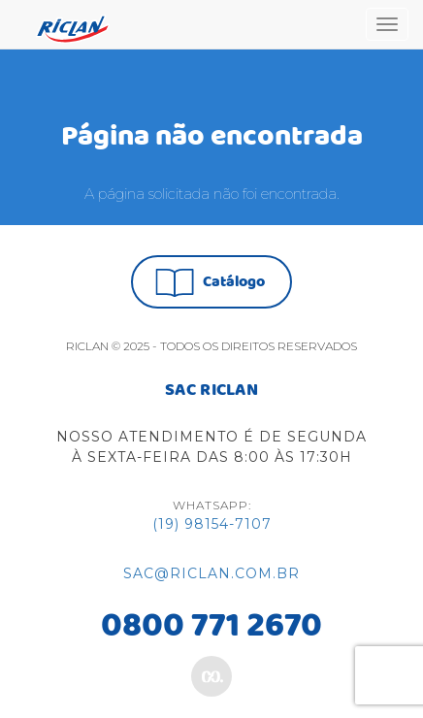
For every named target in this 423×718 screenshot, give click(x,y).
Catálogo (210, 283)
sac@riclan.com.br (211, 573)
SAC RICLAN (211, 391)
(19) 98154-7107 (212, 524)
